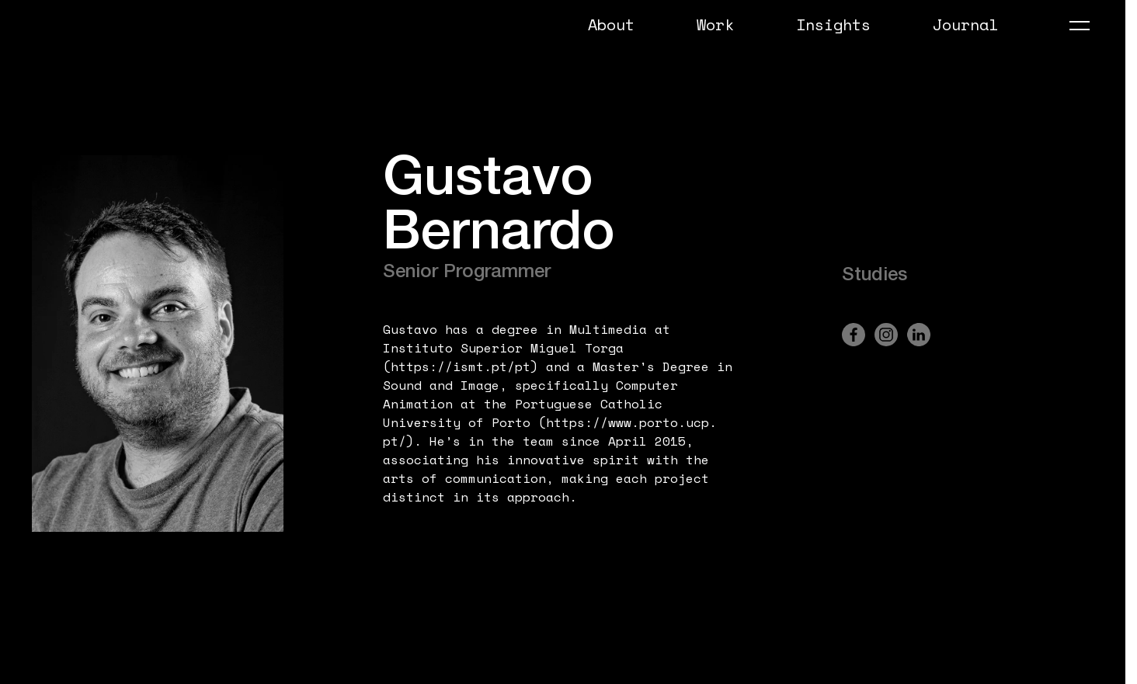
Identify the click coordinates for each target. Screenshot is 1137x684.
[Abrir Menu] (1079, 25)
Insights (833, 24)
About (611, 24)
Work (715, 24)
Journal (965, 24)
